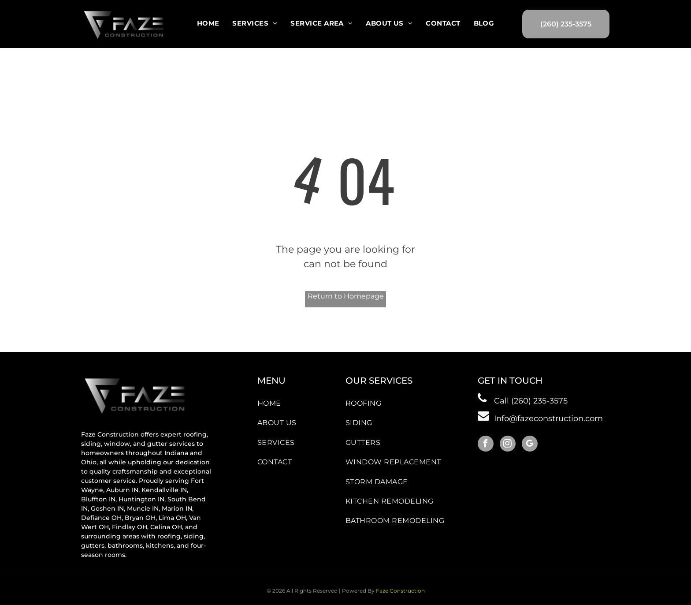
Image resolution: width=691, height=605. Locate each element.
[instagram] (508, 445)
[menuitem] (208, 23)
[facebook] (486, 445)
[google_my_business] (530, 445)
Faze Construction (400, 590)
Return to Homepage (346, 296)
